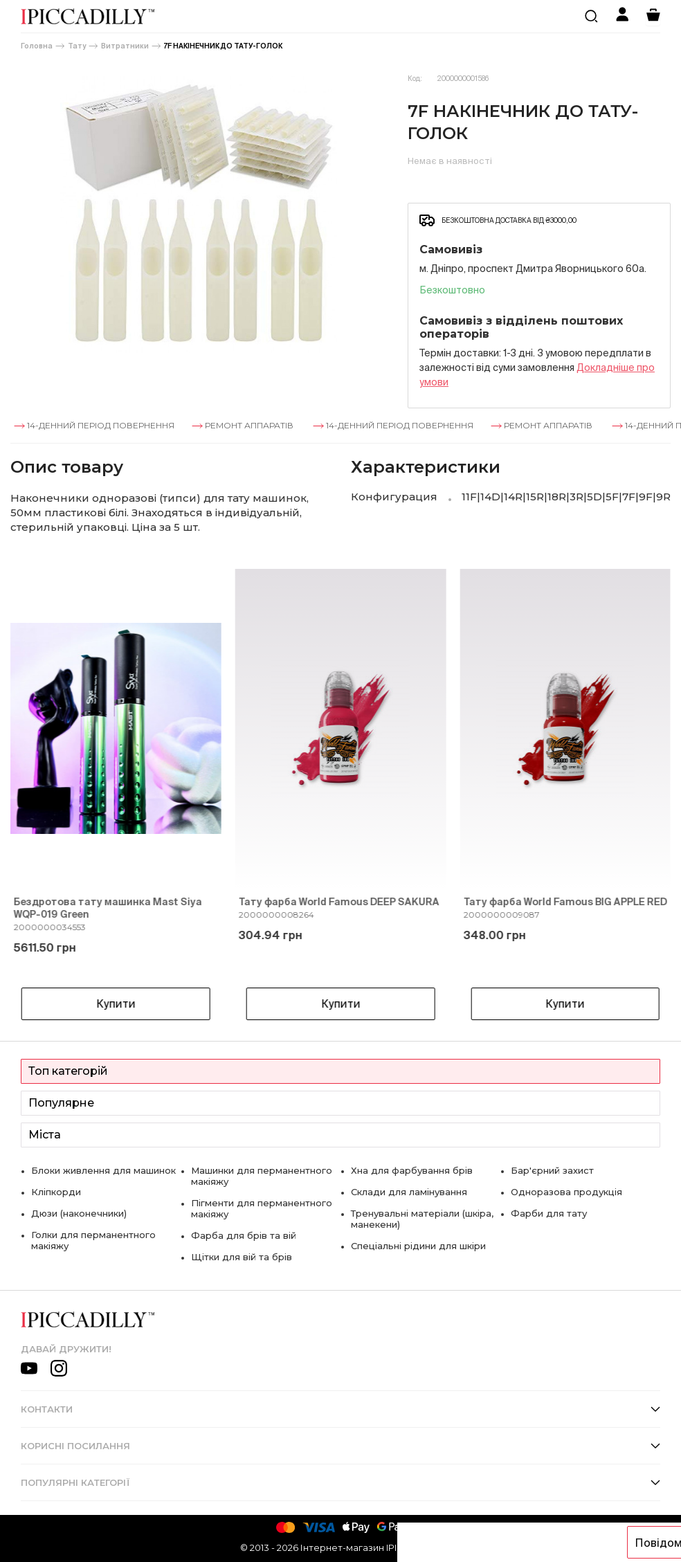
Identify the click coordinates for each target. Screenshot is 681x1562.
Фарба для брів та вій (243, 1235)
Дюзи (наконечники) (79, 1213)
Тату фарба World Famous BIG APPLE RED (564, 901)
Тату (77, 46)
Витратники (125, 46)
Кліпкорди (56, 1191)
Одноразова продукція (566, 1191)
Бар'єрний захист (552, 1170)
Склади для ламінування (409, 1191)
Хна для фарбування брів (412, 1170)
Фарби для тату (549, 1213)
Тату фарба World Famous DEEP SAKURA (339, 901)
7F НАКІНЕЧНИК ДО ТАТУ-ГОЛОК (223, 46)
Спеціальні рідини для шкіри (418, 1245)
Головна (37, 46)
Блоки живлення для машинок (103, 1170)
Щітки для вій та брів (241, 1256)
